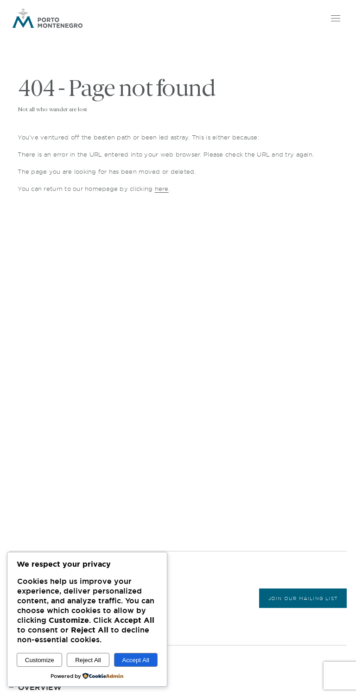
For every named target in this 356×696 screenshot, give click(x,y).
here (162, 188)
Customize (39, 660)
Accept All (135, 660)
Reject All (88, 660)
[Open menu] (334, 18)
